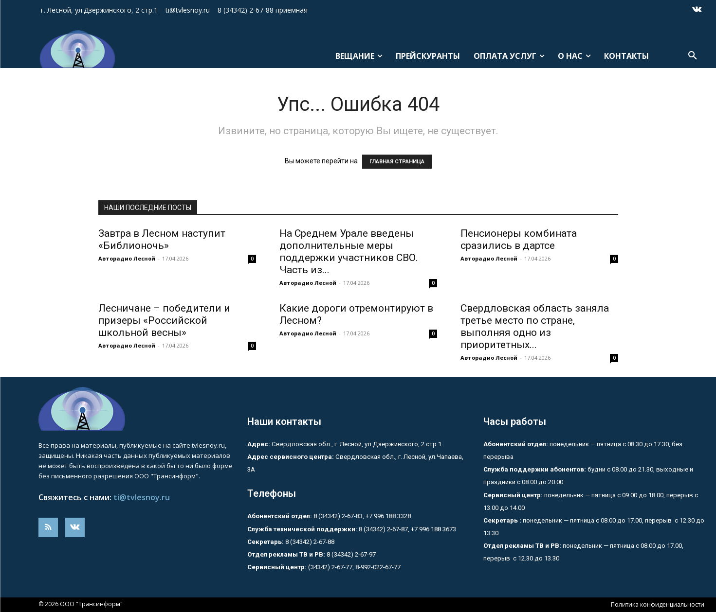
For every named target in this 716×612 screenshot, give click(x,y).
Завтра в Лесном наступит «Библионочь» (161, 239)
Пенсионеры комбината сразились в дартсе (518, 239)
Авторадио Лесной (126, 258)
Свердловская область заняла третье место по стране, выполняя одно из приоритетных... (534, 326)
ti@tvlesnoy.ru (141, 497)
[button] (692, 56)
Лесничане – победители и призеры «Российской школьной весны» (164, 320)
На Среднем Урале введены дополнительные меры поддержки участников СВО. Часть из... (348, 251)
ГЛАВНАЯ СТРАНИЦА (396, 161)
